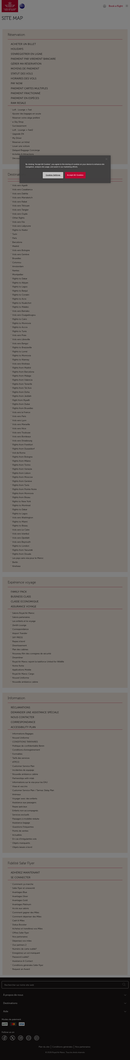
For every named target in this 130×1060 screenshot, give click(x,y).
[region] (65, 169)
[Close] (106, 159)
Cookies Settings (53, 175)
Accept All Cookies (75, 175)
